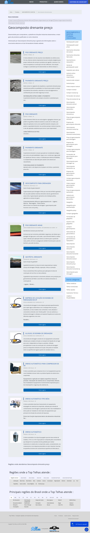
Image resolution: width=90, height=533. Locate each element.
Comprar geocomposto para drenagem (73, 150)
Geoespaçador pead (72, 42)
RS (34, 497)
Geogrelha (69, 202)
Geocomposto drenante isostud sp (16, 23)
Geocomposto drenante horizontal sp (73, 268)
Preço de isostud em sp (73, 99)
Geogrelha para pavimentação (71, 206)
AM (57, 497)
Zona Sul (39, 478)
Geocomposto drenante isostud (71, 258)
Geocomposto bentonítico (70, 108)
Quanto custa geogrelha (70, 222)
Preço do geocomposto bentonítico (73, 191)
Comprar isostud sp (13, 20)
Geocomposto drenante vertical (71, 103)
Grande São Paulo (56, 478)
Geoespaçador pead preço (72, 46)
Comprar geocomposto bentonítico (73, 179)
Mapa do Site (75, 515)
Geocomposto (70, 244)
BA (42, 497)
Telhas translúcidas (72, 286)
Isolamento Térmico (72, 293)
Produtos (43, 2)
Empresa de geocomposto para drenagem (44, 20)
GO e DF (52, 497)
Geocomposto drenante (70, 248)
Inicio (31, 2)
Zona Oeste (31, 478)
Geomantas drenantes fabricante (26, 20)
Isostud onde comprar (73, 80)
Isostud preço (70, 83)
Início (55, 515)
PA (61, 497)
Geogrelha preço (71, 210)
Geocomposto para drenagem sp (72, 162)
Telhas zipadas (70, 290)
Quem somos (58, 2)
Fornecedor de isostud (73, 96)
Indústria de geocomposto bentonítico (70, 197)
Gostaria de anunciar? (78, 2)
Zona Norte (23, 478)
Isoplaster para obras (72, 70)
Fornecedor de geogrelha (70, 217)
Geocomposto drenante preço (71, 263)
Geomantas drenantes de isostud (73, 51)
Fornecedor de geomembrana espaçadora (70, 238)
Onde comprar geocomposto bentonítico (70, 185)
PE (38, 497)
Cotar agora (42, 72)
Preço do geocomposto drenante (73, 118)
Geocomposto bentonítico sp (70, 167)
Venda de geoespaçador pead (72, 66)
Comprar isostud (71, 89)
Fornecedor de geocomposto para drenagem (72, 156)
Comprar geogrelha (72, 213)
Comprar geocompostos (70, 227)
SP (23, 497)
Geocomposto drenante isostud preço (73, 133)
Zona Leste (46, 478)
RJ (11, 497)
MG (15, 497)
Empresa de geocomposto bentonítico (62, 20)
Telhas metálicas (71, 283)
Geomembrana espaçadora (70, 61)
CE (46, 497)
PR (27, 497)
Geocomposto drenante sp (70, 113)
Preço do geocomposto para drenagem (73, 138)
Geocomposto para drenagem (72, 273)
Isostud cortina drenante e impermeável (70, 75)
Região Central (14, 478)
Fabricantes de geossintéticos (70, 233)
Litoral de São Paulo (67, 478)
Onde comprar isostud (73, 86)
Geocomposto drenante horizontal (72, 253)
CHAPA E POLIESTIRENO (70, 297)
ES (19, 497)
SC (31, 497)
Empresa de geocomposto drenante (73, 123)
